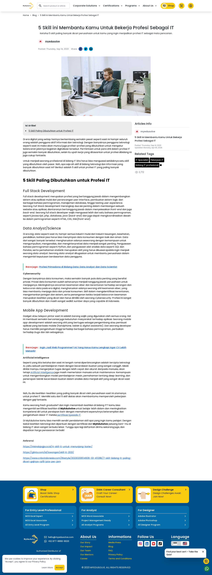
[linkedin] (91, 49)
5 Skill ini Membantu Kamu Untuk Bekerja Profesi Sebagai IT (69, 15)
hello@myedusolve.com (60, 537)
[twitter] (86, 49)
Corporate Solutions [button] (87, 5)
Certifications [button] (113, 5)
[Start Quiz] (206, 561)
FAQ (110, 550)
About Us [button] (150, 5)
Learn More (47, 568)
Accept (59, 568)
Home (26, 15)
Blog (34, 15)
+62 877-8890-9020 (58, 541)
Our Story (85, 542)
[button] (28, 5)
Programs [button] (132, 5)
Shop (168, 5)
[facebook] (81, 49)
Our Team (85, 550)
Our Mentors (86, 554)
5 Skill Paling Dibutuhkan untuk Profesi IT (51, 130)
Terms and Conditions (120, 558)
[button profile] (191, 6)
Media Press (114, 542)
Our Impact (86, 546)
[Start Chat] (206, 569)
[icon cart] (181, 6)
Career (84, 558)
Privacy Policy (115, 554)
